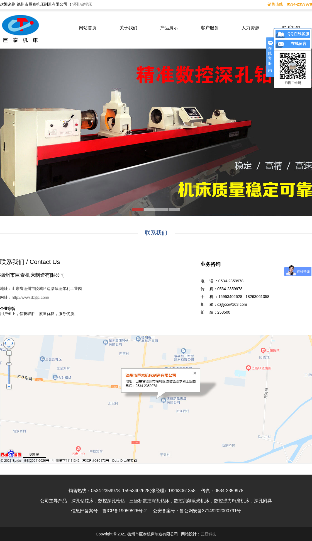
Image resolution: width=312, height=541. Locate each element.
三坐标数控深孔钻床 (149, 500)
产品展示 (169, 27)
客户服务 (210, 27)
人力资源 (250, 27)
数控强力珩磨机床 (232, 500)
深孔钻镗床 (82, 4)
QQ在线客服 (298, 34)
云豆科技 (208, 534)
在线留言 (298, 44)
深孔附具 (263, 500)
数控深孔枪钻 (111, 500)
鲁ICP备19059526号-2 (124, 510)
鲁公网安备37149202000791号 (210, 510)
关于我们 (128, 27)
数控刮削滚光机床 (191, 500)
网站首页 (88, 27)
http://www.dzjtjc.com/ (30, 297)
